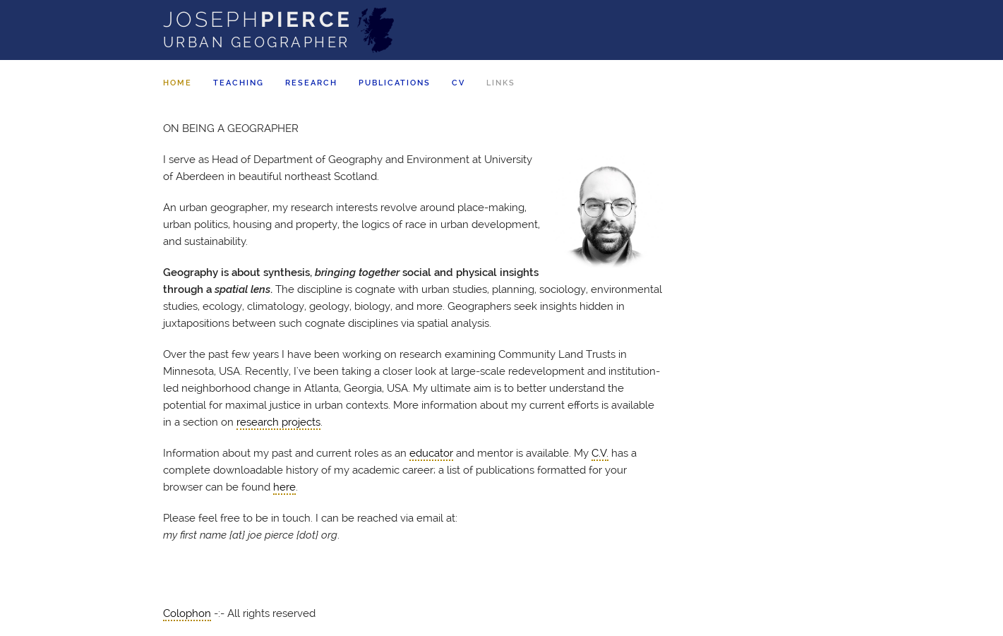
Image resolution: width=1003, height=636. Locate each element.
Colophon (187, 613)
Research (311, 83)
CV (458, 83)
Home (177, 83)
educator (431, 453)
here (284, 487)
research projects (278, 422)
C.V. (599, 453)
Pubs (395, 83)
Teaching (238, 83)
